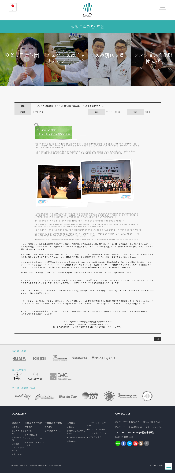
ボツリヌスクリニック (34, 438)
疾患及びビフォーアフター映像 (35, 443)
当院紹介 (15, 427)
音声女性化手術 (31, 434)
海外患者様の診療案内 (76, 437)
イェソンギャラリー (95, 437)
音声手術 (28, 431)
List (157, 339)
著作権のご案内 (156, 465)
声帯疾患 (28, 427)
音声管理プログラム (53, 431)
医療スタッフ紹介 (18, 432)
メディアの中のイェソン (96, 433)
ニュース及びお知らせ (18, 449)
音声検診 (48, 427)
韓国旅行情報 (72, 441)
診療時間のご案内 (18, 438)
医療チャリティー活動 (96, 429)
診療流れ (70, 427)
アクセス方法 (17, 454)
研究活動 (15, 443)
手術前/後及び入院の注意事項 (76, 432)
